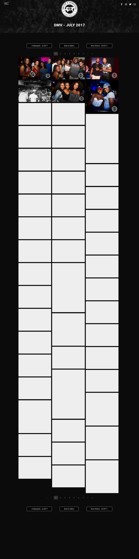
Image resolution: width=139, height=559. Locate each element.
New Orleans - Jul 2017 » (99, 46)
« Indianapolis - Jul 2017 (39, 46)
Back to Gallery (69, 46)
